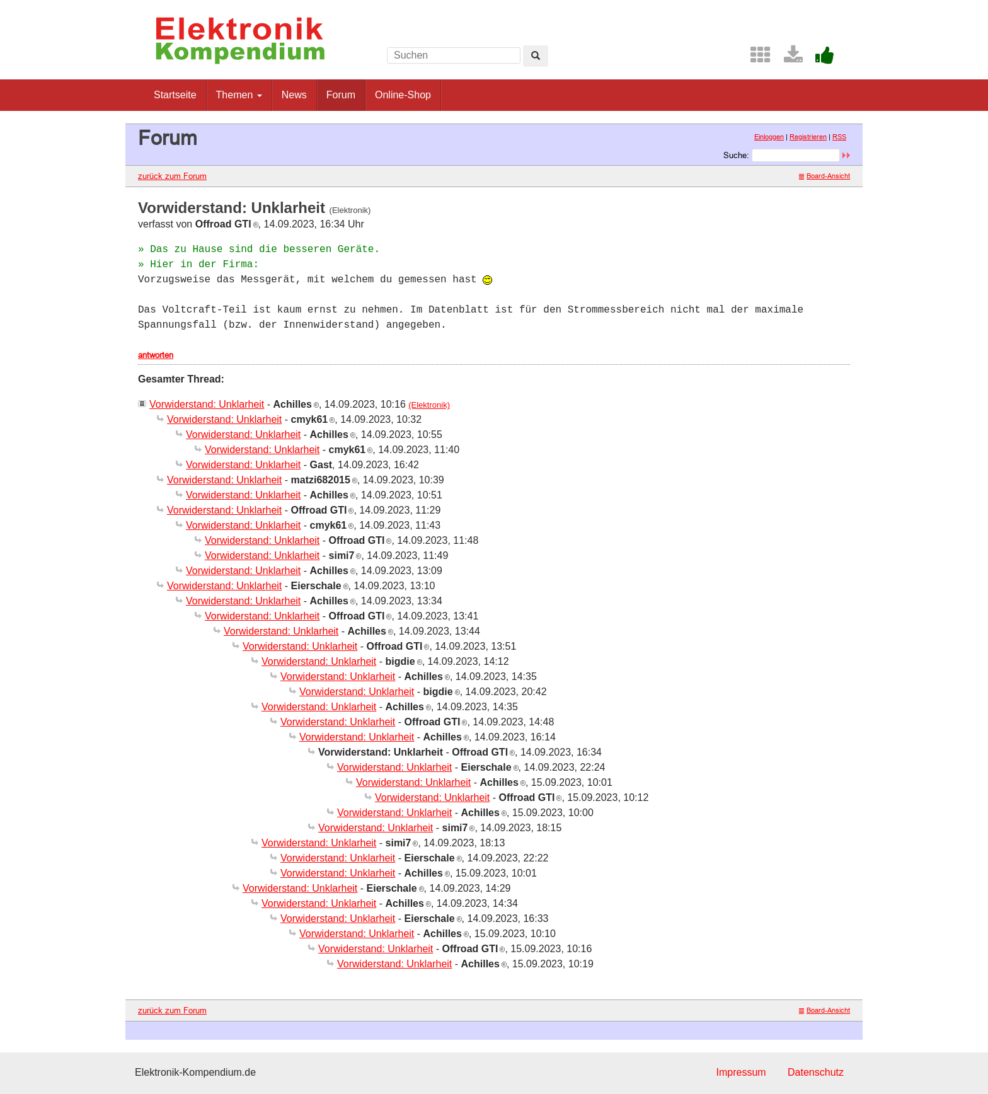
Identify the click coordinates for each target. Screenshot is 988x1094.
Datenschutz (816, 1072)
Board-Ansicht (824, 175)
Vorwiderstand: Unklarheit (206, 404)
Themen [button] (239, 94)
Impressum (741, 1072)
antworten (155, 355)
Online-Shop (403, 94)
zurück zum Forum (172, 176)
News (294, 94)
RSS (839, 136)
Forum (340, 94)
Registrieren (808, 136)
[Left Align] (535, 56)
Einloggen (769, 136)
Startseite (175, 94)
